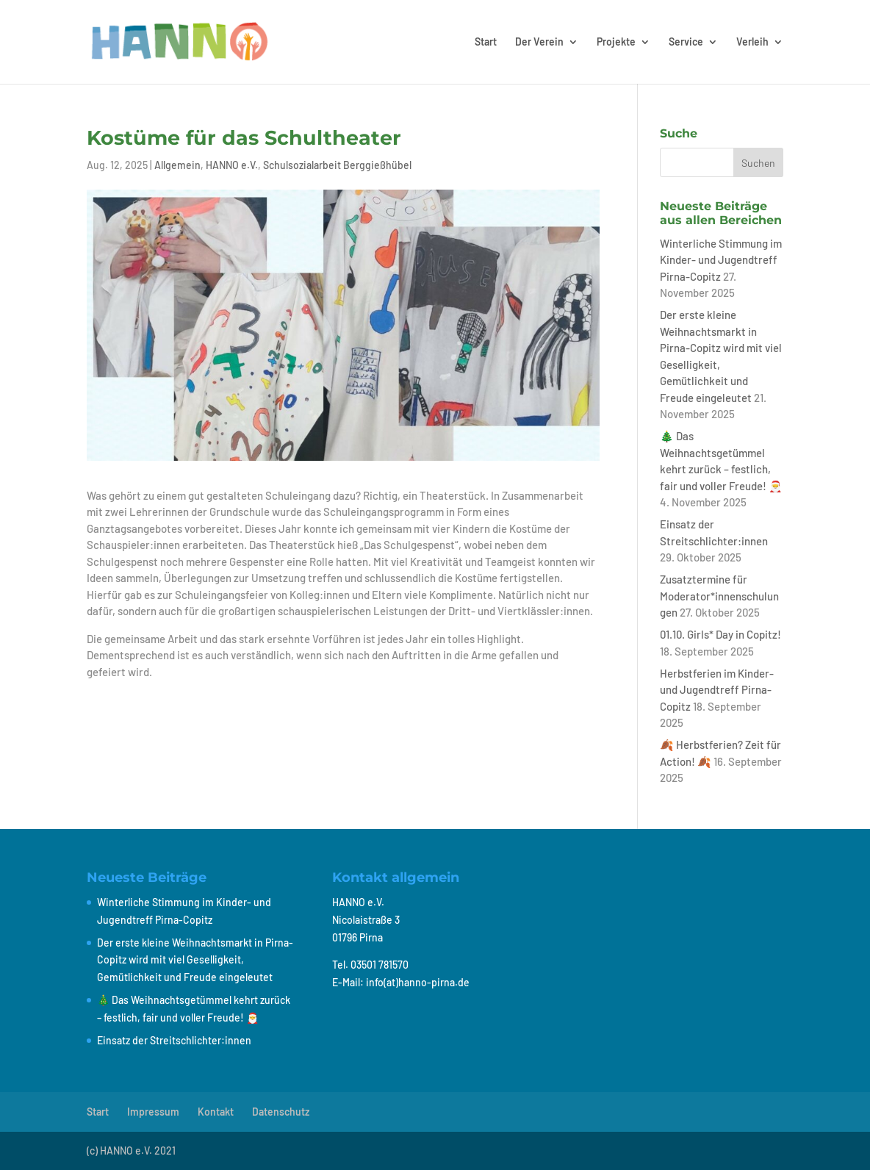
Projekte (616, 42)
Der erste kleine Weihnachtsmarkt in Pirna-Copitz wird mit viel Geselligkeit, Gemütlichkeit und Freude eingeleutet (195, 960)
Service (686, 42)
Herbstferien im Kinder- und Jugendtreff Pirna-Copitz (717, 690)
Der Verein (539, 42)
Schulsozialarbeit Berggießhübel (337, 165)
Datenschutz (280, 1111)
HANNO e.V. (232, 165)
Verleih (752, 42)
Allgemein (177, 165)
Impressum (153, 1111)
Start (486, 42)
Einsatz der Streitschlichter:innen (174, 1040)
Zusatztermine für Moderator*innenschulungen (719, 596)
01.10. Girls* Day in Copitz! (720, 634)
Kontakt (216, 1111)
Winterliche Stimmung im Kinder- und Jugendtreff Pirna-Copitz (721, 260)
